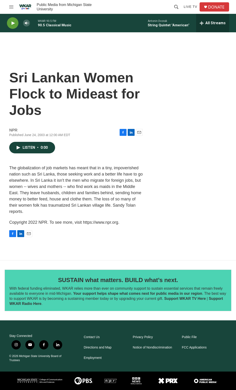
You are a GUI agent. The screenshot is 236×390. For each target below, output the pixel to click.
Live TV (190, 7)
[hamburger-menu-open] (11, 7)
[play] (12, 23)
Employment (93, 358)
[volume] (26, 23)
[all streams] (212, 23)
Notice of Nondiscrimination (152, 347)
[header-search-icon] (176, 7)
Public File (189, 337)
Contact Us (92, 337)
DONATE (216, 7)
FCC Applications (194, 347)
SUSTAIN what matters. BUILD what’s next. (118, 280)
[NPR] (110, 381)
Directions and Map (98, 347)
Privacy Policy (143, 337)
